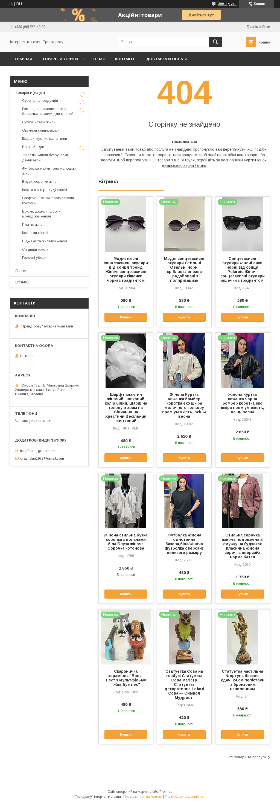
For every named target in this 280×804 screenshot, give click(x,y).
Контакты (125, 59)
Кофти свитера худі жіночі (44, 190)
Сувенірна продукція (40, 100)
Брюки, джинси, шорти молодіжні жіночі (41, 213)
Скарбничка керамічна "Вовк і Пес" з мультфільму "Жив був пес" (126, 678)
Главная (23, 59)
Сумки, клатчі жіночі (39, 122)
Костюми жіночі (35, 233)
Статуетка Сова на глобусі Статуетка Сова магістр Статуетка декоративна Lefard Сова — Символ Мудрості (184, 684)
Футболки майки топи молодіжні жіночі (49, 170)
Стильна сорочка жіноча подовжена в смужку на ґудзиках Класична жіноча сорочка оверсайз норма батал (242, 546)
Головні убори (34, 258)
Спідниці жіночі (35, 249)
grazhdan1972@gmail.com (42, 458)
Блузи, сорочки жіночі (40, 181)
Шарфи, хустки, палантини (44, 139)
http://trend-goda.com (37, 450)
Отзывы (22, 282)
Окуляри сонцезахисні (41, 130)
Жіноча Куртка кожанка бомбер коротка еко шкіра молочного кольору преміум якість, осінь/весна (184, 405)
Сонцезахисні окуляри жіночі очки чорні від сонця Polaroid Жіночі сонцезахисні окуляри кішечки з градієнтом (242, 269)
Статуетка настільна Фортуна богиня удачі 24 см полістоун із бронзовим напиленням (242, 680)
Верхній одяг (33, 147)
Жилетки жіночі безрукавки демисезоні (45, 157)
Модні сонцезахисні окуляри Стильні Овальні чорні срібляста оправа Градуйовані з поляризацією (184, 269)
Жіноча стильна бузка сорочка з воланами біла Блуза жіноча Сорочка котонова (125, 541)
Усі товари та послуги (247, 757)
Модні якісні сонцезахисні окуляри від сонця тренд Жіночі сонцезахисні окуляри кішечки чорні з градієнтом (126, 269)
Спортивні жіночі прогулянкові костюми (48, 200)
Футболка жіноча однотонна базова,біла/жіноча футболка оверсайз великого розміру (184, 544)
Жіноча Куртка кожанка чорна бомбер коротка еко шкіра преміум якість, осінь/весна (242, 403)
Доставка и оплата (167, 59)
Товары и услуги (60, 59)
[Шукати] (215, 42)
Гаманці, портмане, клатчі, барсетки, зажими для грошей (48, 111)
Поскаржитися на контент (142, 797)
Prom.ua (165, 792)
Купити (126, 317)
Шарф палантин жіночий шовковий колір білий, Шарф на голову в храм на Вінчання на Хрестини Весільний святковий (126, 407)
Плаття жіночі (33, 224)
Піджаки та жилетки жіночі (44, 241)
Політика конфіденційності (185, 797)
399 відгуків (227, 4)
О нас (99, 59)
